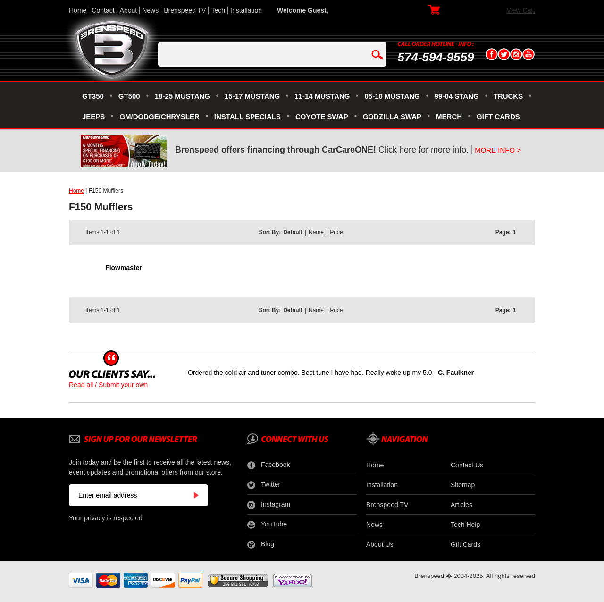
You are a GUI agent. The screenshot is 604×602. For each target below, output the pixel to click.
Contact (103, 10)
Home (77, 10)
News (150, 10)
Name (316, 232)
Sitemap (463, 485)
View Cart (521, 10)
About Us (380, 544)
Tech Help (465, 524)
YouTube (267, 524)
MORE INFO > (498, 150)
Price (336, 232)
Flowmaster (123, 267)
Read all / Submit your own (108, 385)
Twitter (263, 485)
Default (292, 232)
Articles (461, 505)
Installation (246, 10)
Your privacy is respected (106, 518)
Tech (218, 10)
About (128, 10)
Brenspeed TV (185, 10)
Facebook (268, 465)
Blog (260, 544)
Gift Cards (465, 544)
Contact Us (467, 465)
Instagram (268, 504)
